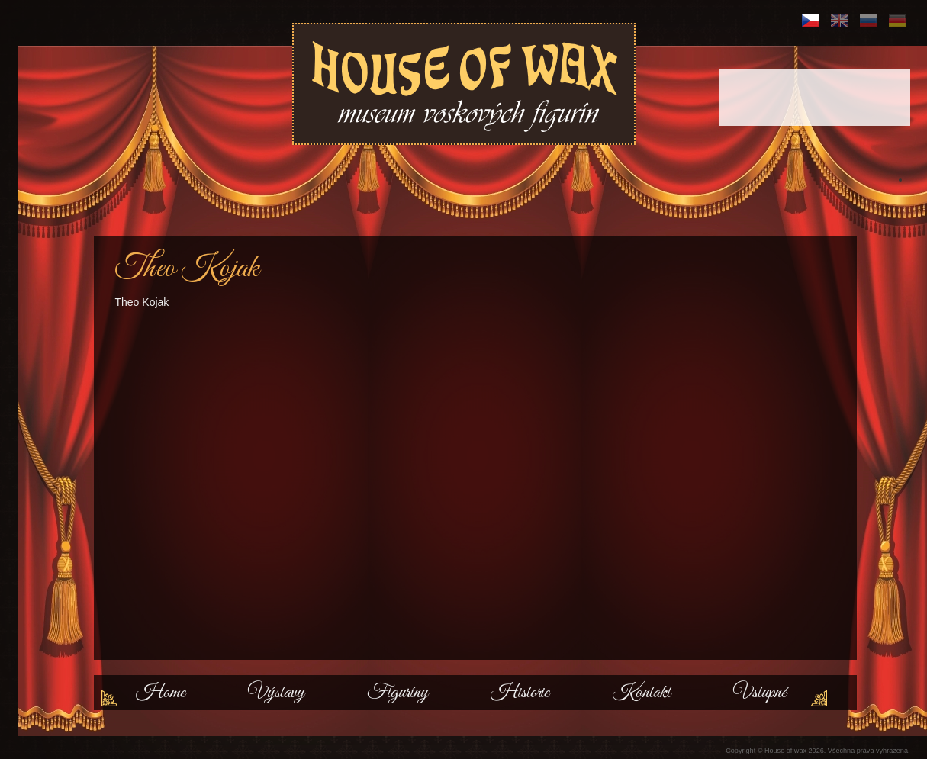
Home (160, 692)
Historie (520, 692)
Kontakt (641, 692)
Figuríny (397, 692)
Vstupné (760, 692)
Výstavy (276, 692)
